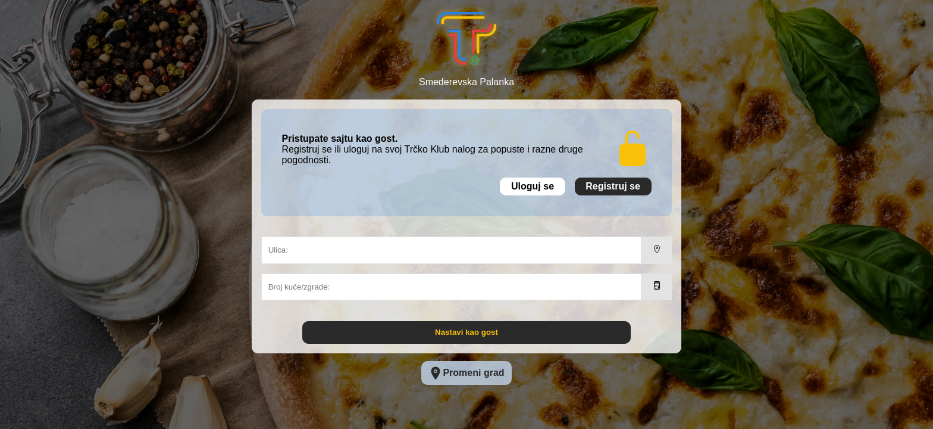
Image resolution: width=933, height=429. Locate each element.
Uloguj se (532, 186)
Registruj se (613, 186)
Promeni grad (466, 373)
